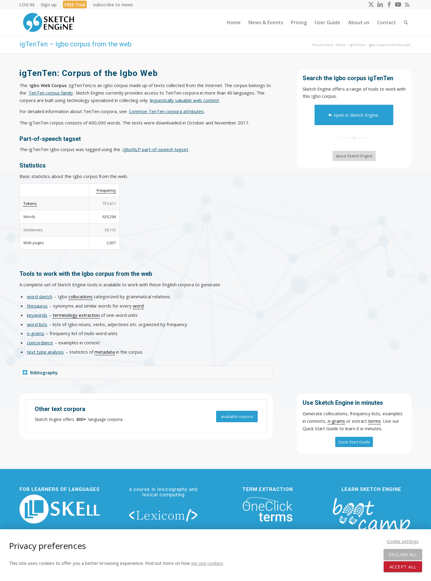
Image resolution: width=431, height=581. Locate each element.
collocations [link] (80, 296)
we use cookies (207, 563)
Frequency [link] (106, 190)
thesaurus (37, 306)
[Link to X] (371, 4)
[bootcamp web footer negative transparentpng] (371, 519)
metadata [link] (105, 352)
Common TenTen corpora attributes (166, 111)
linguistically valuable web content (184, 100)
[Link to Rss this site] (407, 4)
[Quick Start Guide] (354, 442)
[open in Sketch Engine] (354, 115)
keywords (37, 315)
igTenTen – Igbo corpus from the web (75, 44)
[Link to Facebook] (389, 4)
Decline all (403, 554)
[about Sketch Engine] (354, 156)
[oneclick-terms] (268, 509)
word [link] (138, 306)
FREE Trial (74, 4)
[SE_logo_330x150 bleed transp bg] (48, 22)
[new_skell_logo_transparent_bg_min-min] (59, 509)
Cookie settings (403, 541)
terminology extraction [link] (76, 315)
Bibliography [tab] (40, 372)
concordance (40, 343)
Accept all (402, 567)
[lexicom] (163, 515)
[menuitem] (28, 4)
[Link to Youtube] (398, 4)
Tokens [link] (30, 203)
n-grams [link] (336, 421)
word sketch (39, 296)
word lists (37, 324)
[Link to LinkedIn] (380, 4)
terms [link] (374, 421)
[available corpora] (237, 416)
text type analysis (45, 352)
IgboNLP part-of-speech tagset (155, 149)
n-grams (35, 333)
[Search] (406, 22)
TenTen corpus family (50, 93)
